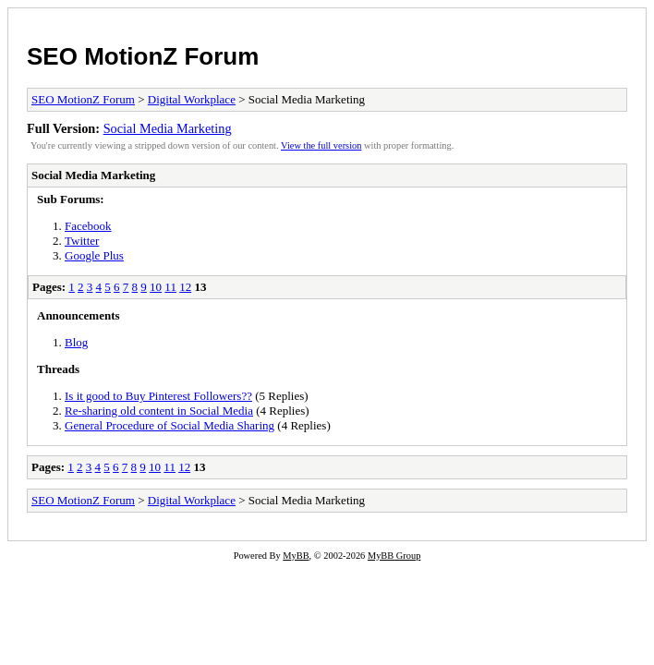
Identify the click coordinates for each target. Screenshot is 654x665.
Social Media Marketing (167, 128)
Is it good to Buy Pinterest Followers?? (158, 396)
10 (156, 287)
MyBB (296, 555)
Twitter (82, 241)
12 (185, 287)
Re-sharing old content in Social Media (159, 410)
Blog (76, 342)
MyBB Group (394, 555)
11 (170, 287)
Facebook (88, 226)
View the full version (321, 145)
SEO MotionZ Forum (143, 56)
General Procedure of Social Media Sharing (169, 425)
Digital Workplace (192, 99)
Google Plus (94, 255)
